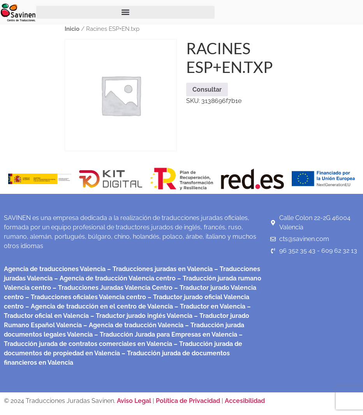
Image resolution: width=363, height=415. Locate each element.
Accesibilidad (245, 400)
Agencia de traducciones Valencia (55, 269)
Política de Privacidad (188, 400)
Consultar (207, 89)
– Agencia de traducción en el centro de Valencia (98, 306)
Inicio (72, 28)
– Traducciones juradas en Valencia (159, 269)
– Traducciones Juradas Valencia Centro (112, 287)
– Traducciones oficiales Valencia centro (85, 297)
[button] (125, 12)
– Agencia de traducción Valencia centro (114, 278)
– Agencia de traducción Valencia (132, 325)
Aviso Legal (135, 400)
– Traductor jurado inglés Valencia (141, 315)
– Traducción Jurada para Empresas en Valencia (165, 334)
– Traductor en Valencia (209, 306)
